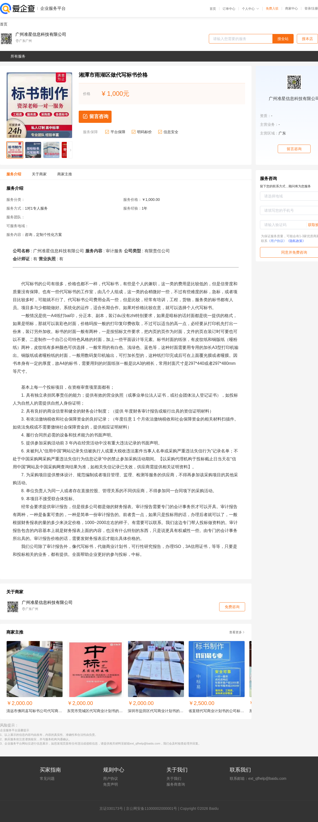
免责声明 (110, 784)
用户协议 (110, 778)
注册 (315, 8)
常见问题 (47, 778)
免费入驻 (272, 8)
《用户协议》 (276, 241)
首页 (213, 8)
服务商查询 (175, 784)
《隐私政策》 (296, 241)
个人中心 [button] (250, 9)
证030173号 (113, 808)
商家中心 (291, 8)
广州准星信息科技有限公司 (40, 34)
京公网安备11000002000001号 (151, 808)
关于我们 (173, 778)
